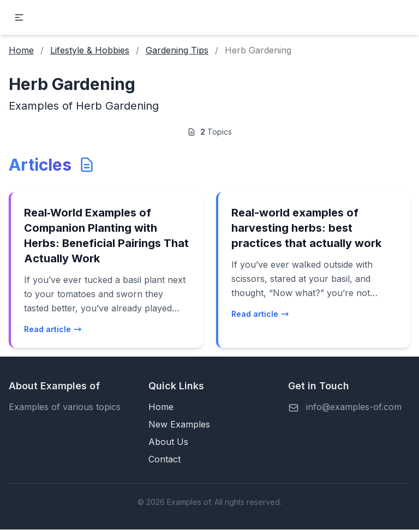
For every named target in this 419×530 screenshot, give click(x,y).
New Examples (179, 424)
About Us (168, 441)
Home (21, 50)
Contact (164, 459)
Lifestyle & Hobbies (89, 50)
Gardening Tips (177, 50)
